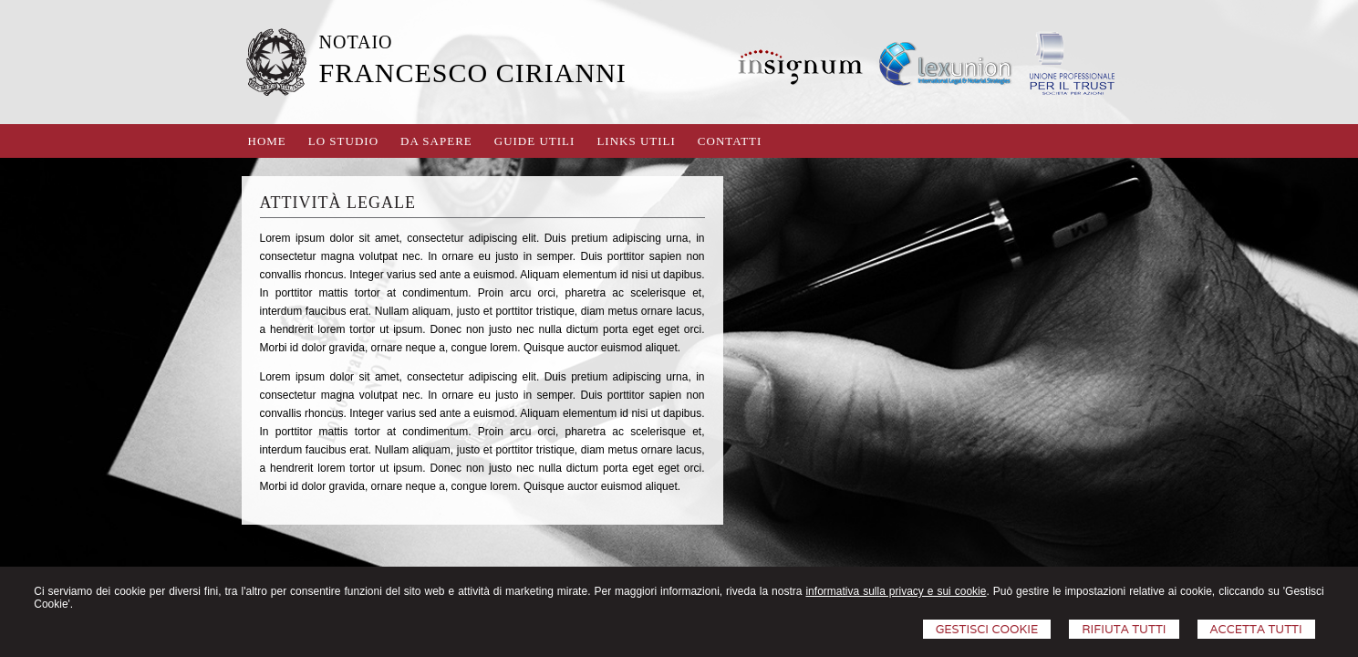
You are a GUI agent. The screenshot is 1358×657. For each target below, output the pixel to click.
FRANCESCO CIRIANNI (473, 72)
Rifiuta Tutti (1124, 629)
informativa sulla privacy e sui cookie (895, 591)
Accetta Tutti (1256, 629)
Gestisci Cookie (987, 629)
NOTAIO (356, 42)
